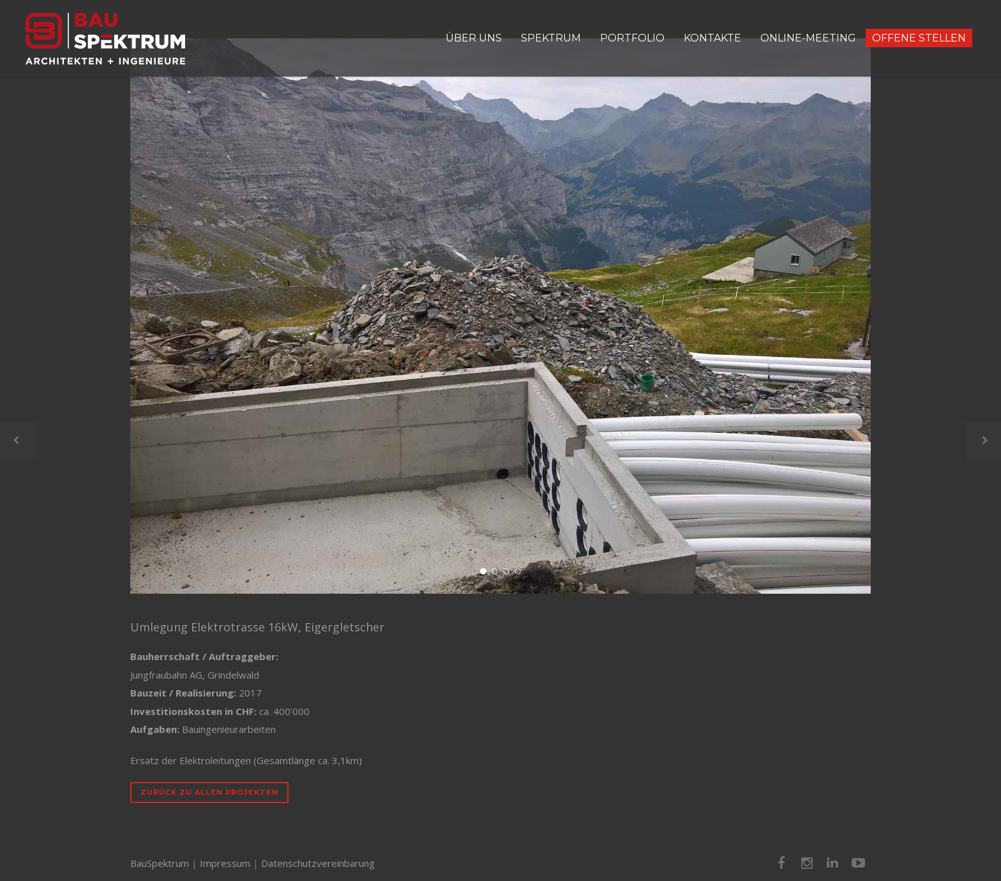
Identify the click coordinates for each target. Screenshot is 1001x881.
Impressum (225, 863)
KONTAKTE (712, 38)
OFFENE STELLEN (919, 38)
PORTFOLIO (632, 38)
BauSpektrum (159, 863)
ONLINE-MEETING (808, 38)
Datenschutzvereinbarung (318, 863)
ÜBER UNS (474, 38)
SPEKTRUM (551, 38)
